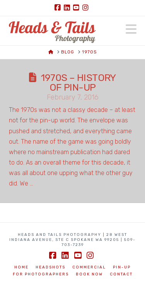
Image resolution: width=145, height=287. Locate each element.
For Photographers (41, 274)
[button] (131, 29)
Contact (121, 274)
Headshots (50, 267)
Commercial (89, 267)
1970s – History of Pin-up (78, 82)
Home (21, 267)
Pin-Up (122, 267)
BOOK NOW (89, 274)
